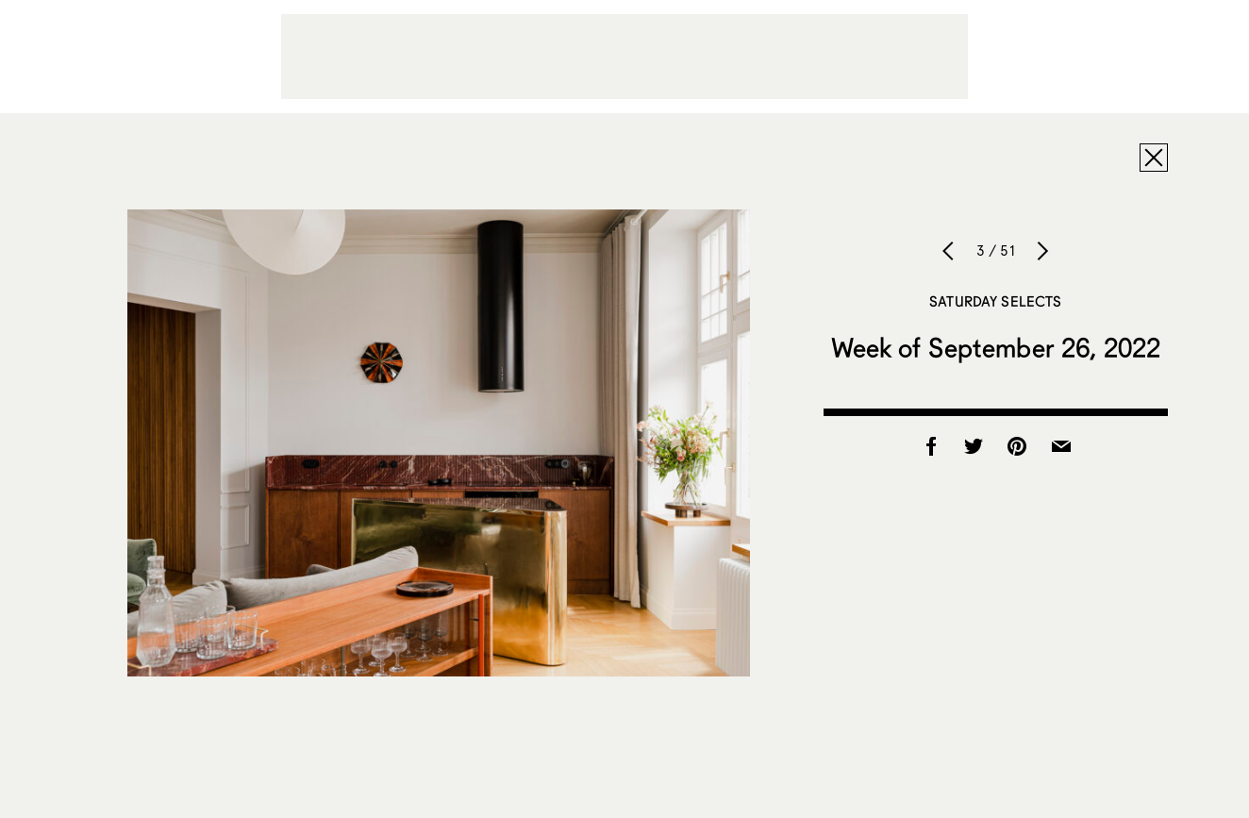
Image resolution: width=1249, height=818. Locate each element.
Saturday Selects (995, 300)
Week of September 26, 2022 (996, 347)
